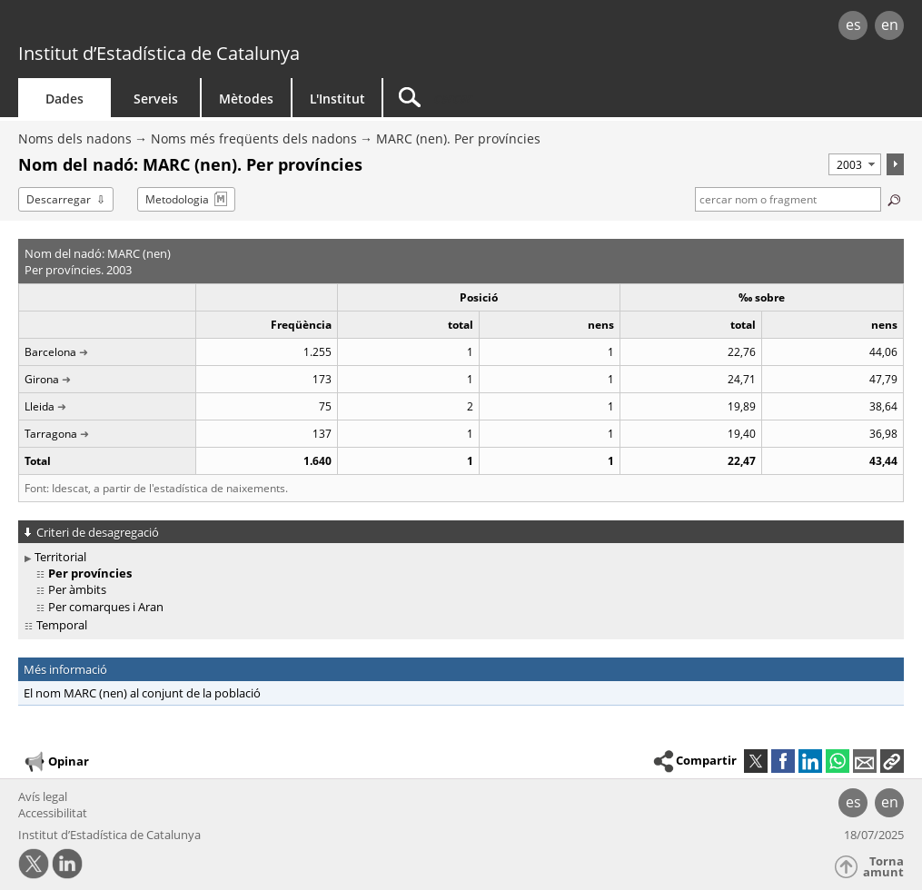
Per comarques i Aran (106, 606)
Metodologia (177, 199)
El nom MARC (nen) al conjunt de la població (142, 693)
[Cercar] (537, 97)
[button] (892, 761)
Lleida (40, 406)
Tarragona (51, 433)
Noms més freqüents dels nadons (254, 138)
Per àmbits (77, 589)
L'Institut (337, 98)
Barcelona (50, 352)
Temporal (61, 625)
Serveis (156, 98)
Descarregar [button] (58, 199)
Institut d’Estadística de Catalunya (159, 53)
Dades (64, 98)
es (853, 25)
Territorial (60, 557)
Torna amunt (883, 866)
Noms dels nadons (75, 138)
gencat (195, 27)
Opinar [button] (56, 762)
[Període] (854, 164)
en (889, 25)
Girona (42, 379)
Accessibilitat (52, 813)
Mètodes (246, 98)
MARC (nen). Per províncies (458, 138)
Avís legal (42, 796)
